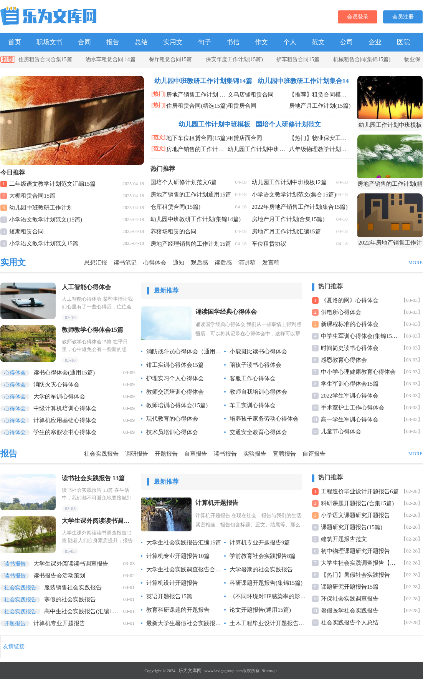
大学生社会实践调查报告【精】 (361, 563)
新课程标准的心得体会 (349, 324)
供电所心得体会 (341, 312)
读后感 (223, 263)
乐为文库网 (190, 670)
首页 (14, 42)
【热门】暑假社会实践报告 (355, 575)
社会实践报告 (101, 454)
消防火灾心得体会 (39, 384)
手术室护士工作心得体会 (352, 407)
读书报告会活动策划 (42, 575)
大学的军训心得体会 (42, 396)
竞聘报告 (284, 454)
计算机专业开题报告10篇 (178, 556)
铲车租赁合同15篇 (297, 59)
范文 (318, 42)
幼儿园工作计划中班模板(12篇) (258, 149)
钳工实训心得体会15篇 (175, 365)
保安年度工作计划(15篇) (234, 59)
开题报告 (166, 454)
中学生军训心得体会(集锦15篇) (360, 336)
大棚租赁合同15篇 (32, 196)
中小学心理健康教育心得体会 (358, 372)
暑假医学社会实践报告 (349, 610)
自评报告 (314, 454)
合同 (84, 42)
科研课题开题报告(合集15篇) (357, 503)
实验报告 (254, 454)
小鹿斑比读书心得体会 (258, 351)
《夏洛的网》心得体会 (349, 300)
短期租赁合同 (26, 231)
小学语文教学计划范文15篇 (43, 243)
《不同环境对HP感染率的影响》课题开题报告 (288, 596)
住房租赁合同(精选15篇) (197, 106)
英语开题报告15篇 (169, 596)
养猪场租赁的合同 (173, 231)
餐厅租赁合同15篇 (170, 59)
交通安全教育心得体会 (258, 432)
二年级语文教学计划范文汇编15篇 (52, 184)
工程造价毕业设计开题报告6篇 (360, 491)
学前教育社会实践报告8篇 (263, 556)
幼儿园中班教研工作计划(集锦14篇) (195, 219)
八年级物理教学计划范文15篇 (319, 149)
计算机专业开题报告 (42, 623)
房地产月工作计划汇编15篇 (286, 231)
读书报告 (225, 454)
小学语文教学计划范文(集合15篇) (294, 194)
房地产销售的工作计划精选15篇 (197, 149)
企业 (375, 42)
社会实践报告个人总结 (349, 622)
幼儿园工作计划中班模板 (214, 124)
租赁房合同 (242, 106)
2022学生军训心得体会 (349, 396)
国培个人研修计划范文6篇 (183, 182)
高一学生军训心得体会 (349, 419)
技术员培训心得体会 (172, 432)
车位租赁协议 (269, 244)
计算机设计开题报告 (172, 583)
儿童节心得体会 (341, 431)
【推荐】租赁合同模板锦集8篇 (319, 95)
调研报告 (136, 454)
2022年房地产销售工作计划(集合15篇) (300, 207)
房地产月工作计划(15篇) (319, 106)
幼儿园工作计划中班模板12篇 (289, 182)
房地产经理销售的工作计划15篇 (190, 244)
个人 (289, 42)
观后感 (199, 263)
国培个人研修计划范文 (288, 124)
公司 (346, 42)
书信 (233, 42)
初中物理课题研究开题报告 (355, 551)
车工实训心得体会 (253, 405)
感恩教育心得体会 (344, 360)
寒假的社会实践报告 (48, 599)
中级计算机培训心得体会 (48, 408)
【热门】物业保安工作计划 (319, 138)
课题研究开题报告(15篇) (351, 527)
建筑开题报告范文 (344, 539)
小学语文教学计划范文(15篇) (45, 219)
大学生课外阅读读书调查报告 (54, 564)
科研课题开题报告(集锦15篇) (266, 583)
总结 (141, 42)
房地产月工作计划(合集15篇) (288, 219)
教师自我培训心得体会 (258, 392)
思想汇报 (95, 263)
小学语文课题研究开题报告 (355, 515)
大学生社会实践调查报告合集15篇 (189, 569)
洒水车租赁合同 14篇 (110, 59)
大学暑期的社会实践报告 (261, 569)
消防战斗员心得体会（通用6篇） (188, 351)
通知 (178, 263)
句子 (204, 42)
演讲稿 (247, 263)
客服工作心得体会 (253, 378)
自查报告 (195, 454)
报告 (112, 42)
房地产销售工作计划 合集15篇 (197, 95)
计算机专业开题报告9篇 (260, 542)
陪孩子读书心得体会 (255, 365)
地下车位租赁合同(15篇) (197, 138)
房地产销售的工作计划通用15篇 (190, 194)
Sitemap (268, 670)
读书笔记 (125, 263)
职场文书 (49, 42)
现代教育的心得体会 (172, 419)
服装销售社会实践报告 (51, 587)
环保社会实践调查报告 (349, 599)
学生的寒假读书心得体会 (48, 432)
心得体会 (154, 263)
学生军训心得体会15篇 (349, 384)
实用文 (173, 42)
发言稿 (270, 263)
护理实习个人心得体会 (175, 378)
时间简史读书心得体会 (349, 348)
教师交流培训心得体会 (175, 392)
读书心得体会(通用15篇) (47, 372)
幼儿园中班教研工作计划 (41, 208)
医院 (403, 42)
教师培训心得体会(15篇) (177, 405)
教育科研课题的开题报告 (178, 610)
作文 (261, 42)
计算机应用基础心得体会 (48, 420)
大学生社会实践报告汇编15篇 (183, 542)
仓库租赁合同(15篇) (175, 207)
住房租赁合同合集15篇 (45, 59)
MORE (415, 262)
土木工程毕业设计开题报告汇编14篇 (276, 623)
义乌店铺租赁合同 (251, 95)
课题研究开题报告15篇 (349, 587)
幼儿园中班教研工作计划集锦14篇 (203, 81)
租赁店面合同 (245, 138)
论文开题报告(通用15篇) (260, 610)
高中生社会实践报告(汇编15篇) (61, 611)
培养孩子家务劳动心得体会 (264, 419)
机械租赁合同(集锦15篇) (361, 59)
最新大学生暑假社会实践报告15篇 (189, 623)
